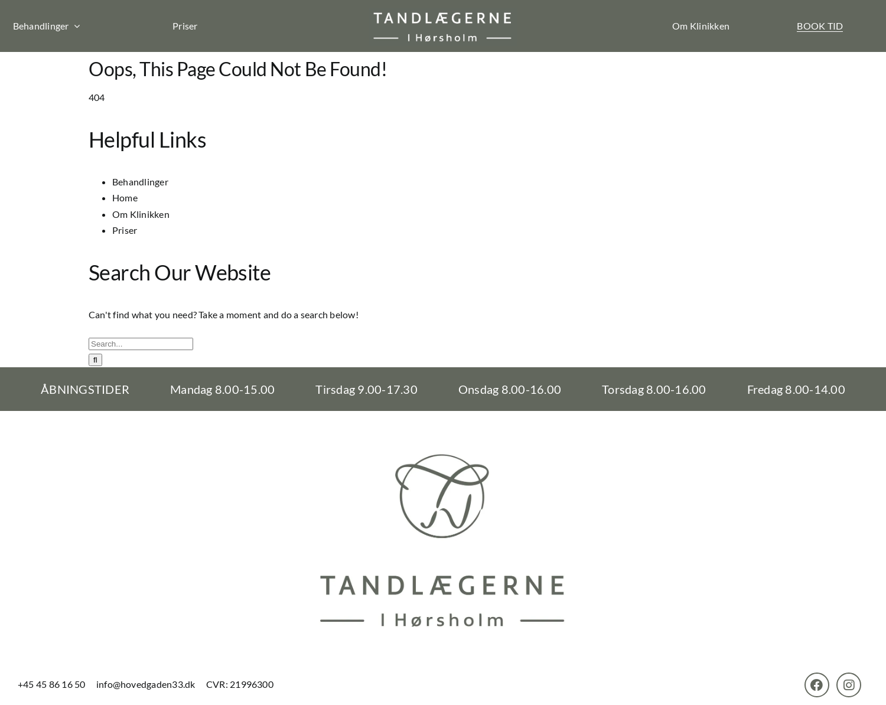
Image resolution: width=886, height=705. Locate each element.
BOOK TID (820, 25)
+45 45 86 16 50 (52, 684)
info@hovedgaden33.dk (146, 684)
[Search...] (141, 344)
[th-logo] (443, 12)
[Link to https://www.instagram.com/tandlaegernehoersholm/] (848, 685)
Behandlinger (140, 181)
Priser (184, 25)
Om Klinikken (700, 25)
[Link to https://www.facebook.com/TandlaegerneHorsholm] (816, 685)
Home (125, 197)
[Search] (95, 360)
